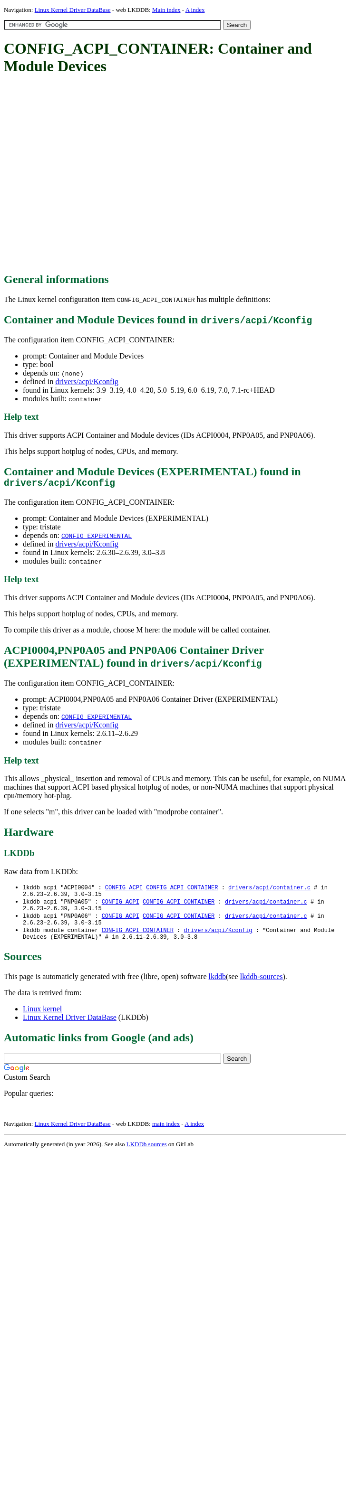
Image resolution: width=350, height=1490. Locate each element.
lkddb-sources (261, 986)
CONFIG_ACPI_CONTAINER (182, 890)
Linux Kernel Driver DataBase (73, 9)
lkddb (217, 986)
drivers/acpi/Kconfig (86, 381)
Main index (166, 9)
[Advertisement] (89, 174)
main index (166, 1133)
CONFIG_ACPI (124, 890)
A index (195, 9)
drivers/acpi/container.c (269, 890)
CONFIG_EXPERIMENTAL (96, 538)
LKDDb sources (146, 1154)
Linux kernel (42, 1019)
